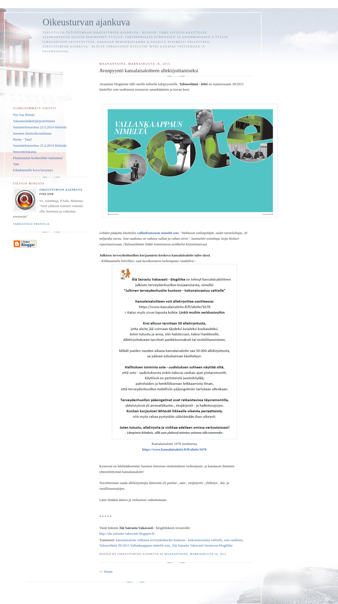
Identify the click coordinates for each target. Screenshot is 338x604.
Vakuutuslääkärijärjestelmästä (34, 121)
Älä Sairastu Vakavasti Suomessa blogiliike (202, 545)
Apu (16, 164)
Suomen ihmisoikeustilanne (32, 133)
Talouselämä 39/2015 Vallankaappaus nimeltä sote (134, 545)
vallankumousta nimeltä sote (158, 233)
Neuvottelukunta (24, 152)
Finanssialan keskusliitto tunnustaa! (38, 158)
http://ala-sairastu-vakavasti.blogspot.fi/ (127, 533)
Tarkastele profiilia (31, 223)
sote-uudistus (233, 540)
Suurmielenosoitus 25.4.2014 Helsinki (40, 145)
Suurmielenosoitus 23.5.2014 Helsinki (40, 127)
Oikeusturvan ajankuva (86, 22)
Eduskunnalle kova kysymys (33, 170)
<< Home (106, 571)
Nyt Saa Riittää (23, 115)
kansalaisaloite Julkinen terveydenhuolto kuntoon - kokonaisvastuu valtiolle (169, 540)
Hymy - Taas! (22, 139)
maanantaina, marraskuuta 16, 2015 (195, 553)
